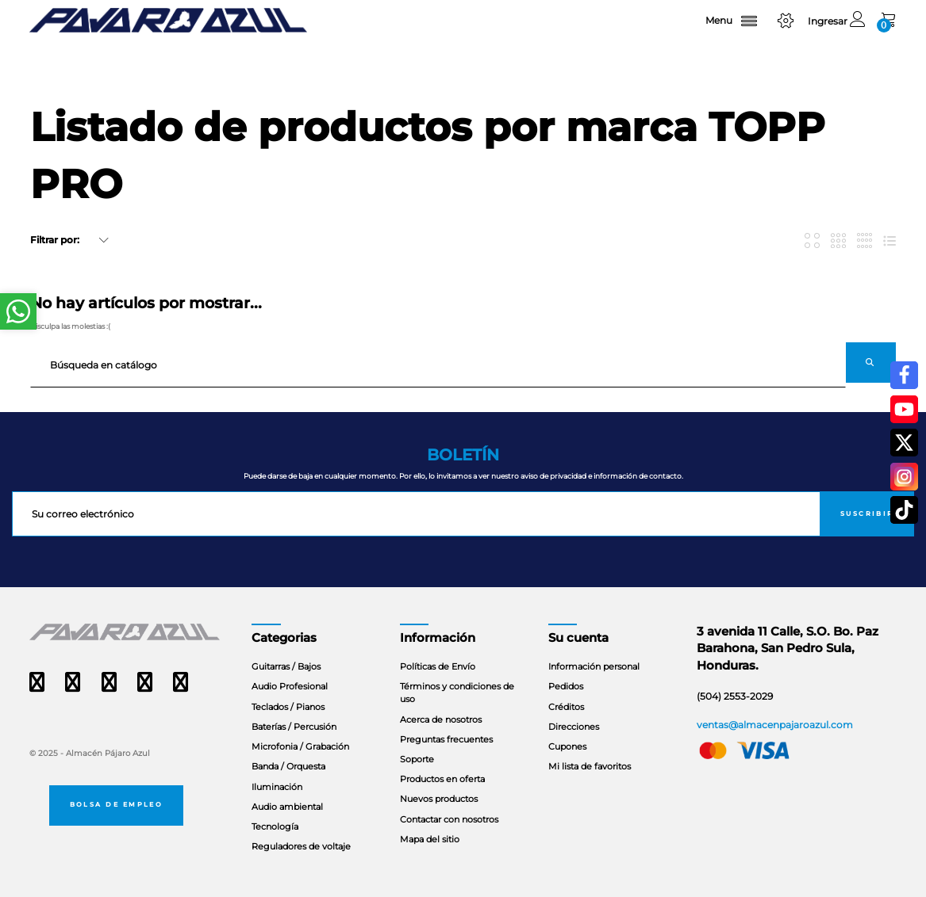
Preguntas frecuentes (446, 739)
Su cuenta (578, 638)
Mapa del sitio (429, 839)
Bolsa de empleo (116, 804)
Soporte (417, 759)
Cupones (567, 746)
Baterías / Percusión (294, 726)
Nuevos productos (439, 798)
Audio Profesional (290, 686)
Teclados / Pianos (288, 706)
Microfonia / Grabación (300, 746)
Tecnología (275, 826)
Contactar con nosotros (449, 819)
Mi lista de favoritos (589, 766)
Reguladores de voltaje (301, 846)
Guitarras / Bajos (286, 666)
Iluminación (277, 786)
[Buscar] (438, 364)
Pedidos (565, 686)
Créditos (566, 706)
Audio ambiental (287, 806)
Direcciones (573, 726)
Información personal (594, 666)
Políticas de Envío (437, 666)
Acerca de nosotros (441, 719)
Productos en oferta (442, 778)
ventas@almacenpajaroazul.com (775, 725)
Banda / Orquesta (288, 766)
